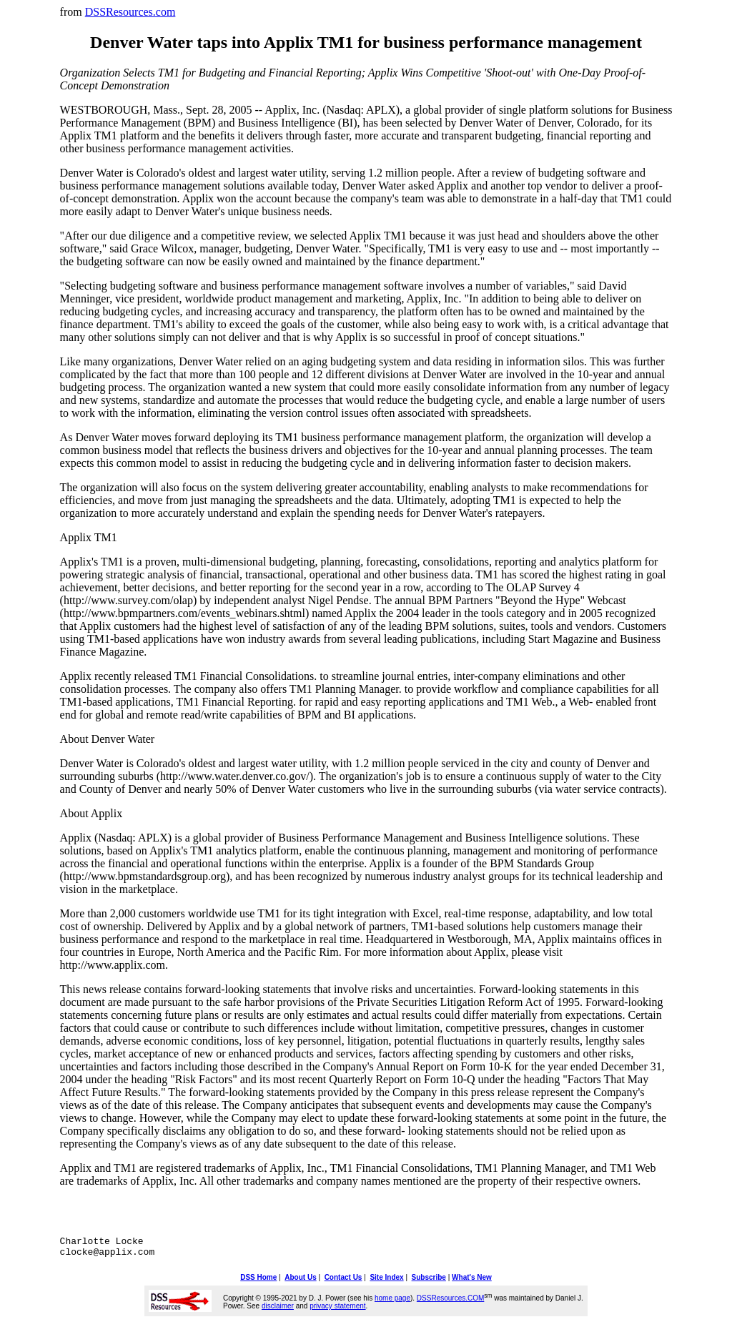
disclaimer (278, 1310)
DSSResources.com (130, 12)
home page (392, 1302)
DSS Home (258, 1282)
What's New (472, 1282)
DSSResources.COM (450, 1302)
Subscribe (429, 1282)
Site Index (386, 1282)
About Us (300, 1282)
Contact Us (343, 1282)
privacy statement (337, 1310)
